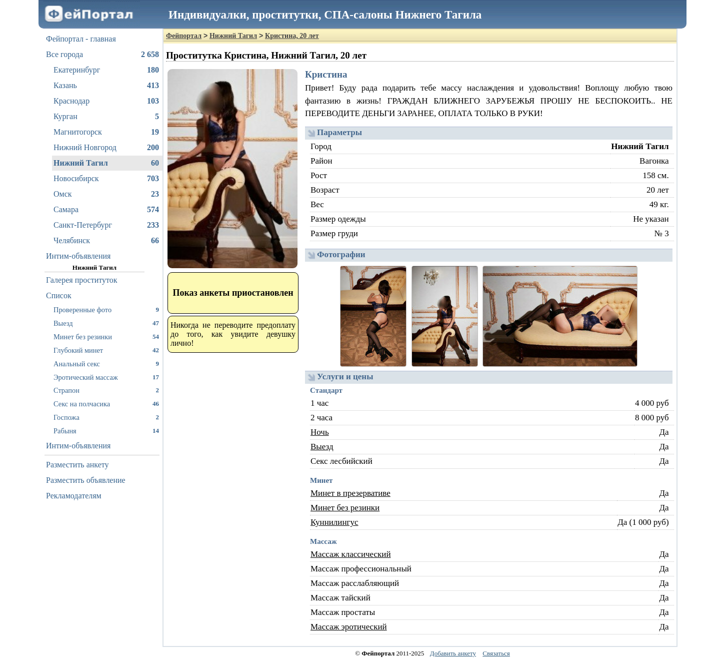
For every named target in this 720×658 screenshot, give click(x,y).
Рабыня (106, 430)
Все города (102, 54)
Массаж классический (350, 554)
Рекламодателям (74, 495)
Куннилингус (334, 522)
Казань (106, 85)
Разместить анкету (77, 464)
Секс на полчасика (106, 403)
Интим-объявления (78, 256)
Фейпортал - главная (81, 39)
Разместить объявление (86, 480)
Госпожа (106, 417)
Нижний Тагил (106, 163)
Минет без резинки (106, 336)
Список (59, 295)
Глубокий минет (106, 350)
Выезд (106, 323)
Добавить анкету (453, 653)
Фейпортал (184, 36)
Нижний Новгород (106, 147)
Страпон (106, 390)
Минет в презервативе (350, 493)
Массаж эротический (348, 626)
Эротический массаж (106, 377)
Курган (106, 116)
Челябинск (106, 240)
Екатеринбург (106, 70)
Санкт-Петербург (106, 225)
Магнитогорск (106, 132)
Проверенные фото (106, 309)
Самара (106, 209)
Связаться (496, 653)
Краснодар (106, 101)
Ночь (319, 432)
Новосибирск (106, 178)
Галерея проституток (82, 280)
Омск (106, 194)
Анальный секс (106, 363)
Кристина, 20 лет (292, 36)
